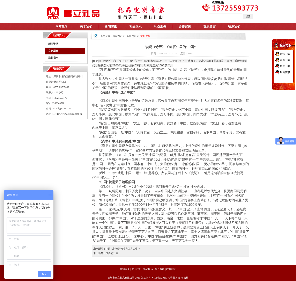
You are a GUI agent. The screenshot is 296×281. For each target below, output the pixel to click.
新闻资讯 (53, 43)
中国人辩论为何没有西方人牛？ (123, 248)
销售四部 (285, 72)
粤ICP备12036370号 (161, 277)
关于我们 (136, 269)
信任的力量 (112, 253)
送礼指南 (53, 57)
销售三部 (285, 66)
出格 (186, 277)
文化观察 (53, 50)
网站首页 (118, 36)
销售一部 (285, 53)
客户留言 (159, 269)
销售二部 (285, 60)
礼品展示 (148, 269)
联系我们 (234, 26)
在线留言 (209, 26)
